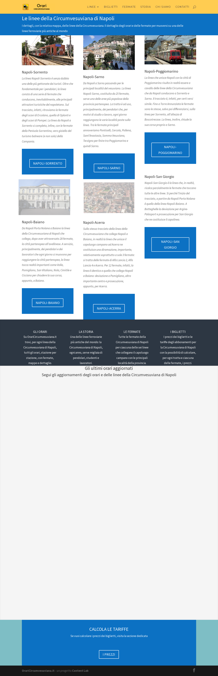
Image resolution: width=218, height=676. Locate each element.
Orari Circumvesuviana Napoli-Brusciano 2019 (46, 532)
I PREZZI (109, 654)
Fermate (129, 7)
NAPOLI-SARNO (109, 168)
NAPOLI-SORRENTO (47, 163)
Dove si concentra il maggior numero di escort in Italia (44, 416)
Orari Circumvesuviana (42, 424)
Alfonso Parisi (37, 540)
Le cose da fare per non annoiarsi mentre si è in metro (107, 416)
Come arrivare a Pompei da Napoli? (166, 416)
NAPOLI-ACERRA (109, 308)
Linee (91, 7)
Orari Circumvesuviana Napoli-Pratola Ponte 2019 (168, 532)
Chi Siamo (163, 7)
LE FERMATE (132, 332)
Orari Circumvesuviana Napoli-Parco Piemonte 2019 (107, 543)
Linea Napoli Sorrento (46, 429)
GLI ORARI (40, 332)
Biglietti (111, 7)
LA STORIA (86, 332)
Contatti (182, 7)
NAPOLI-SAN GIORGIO (170, 244)
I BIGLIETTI (178, 332)
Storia (145, 7)
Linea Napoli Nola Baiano (40, 545)
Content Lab (80, 671)
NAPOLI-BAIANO (48, 303)
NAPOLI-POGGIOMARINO (170, 150)
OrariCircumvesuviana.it (38, 671)
